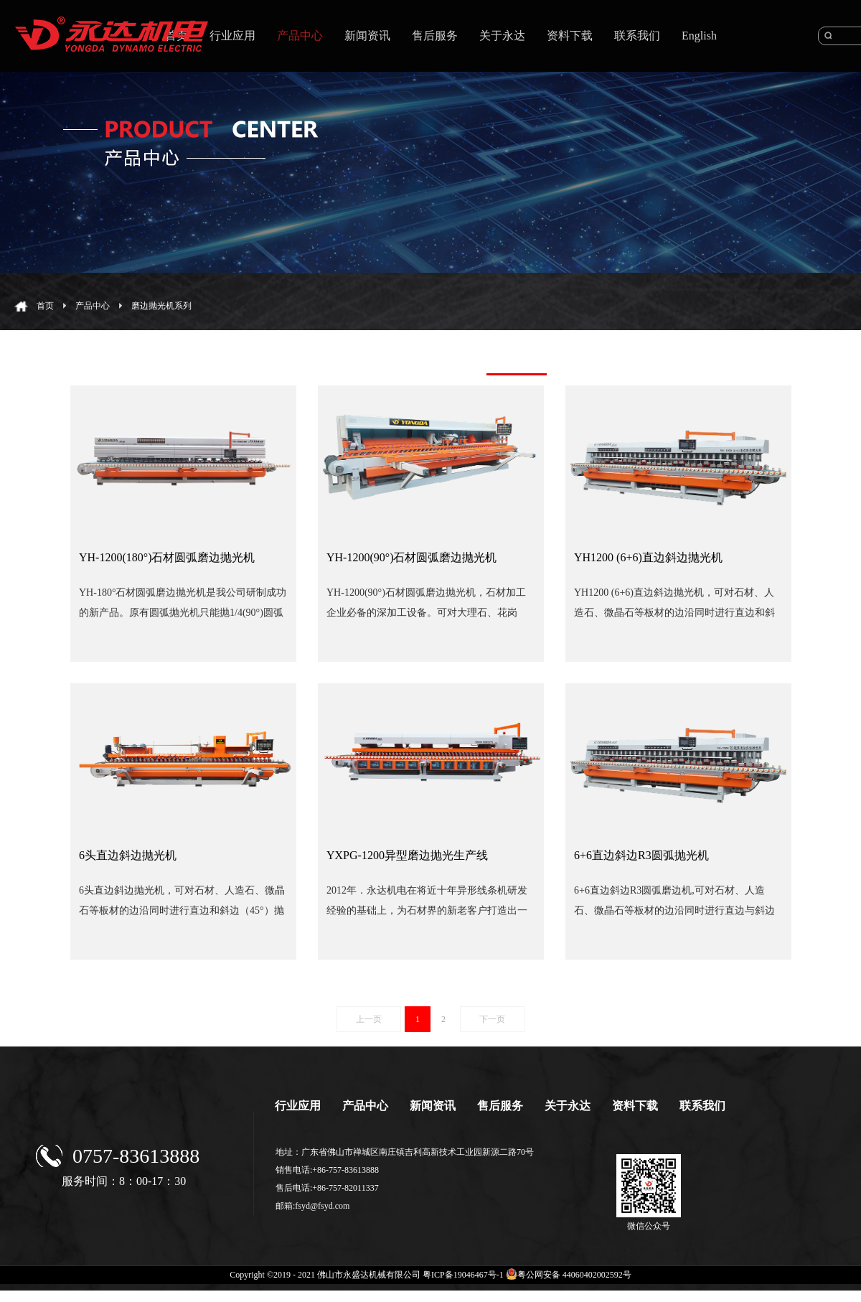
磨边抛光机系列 (161, 306)
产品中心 (92, 306)
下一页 (492, 1019)
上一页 (369, 1019)
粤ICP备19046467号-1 (463, 1275)
